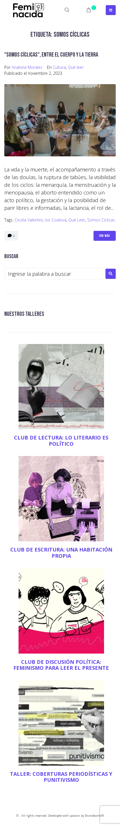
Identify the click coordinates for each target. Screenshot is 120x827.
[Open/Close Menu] (111, 10)
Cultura (59, 67)
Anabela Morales (27, 67)
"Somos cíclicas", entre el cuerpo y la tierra (51, 54)
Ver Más (104, 236)
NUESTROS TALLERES (24, 314)
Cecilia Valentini (29, 220)
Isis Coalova (55, 220)
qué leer (76, 220)
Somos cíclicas (101, 220)
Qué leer (76, 67)
